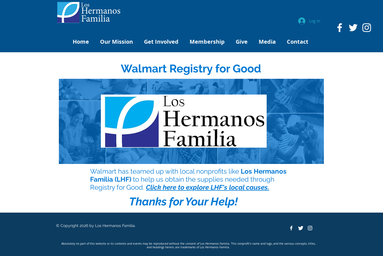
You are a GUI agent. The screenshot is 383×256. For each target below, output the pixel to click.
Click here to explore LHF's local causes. (207, 187)
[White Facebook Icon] (339, 27)
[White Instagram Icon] (366, 27)
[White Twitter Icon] (353, 27)
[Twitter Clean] (301, 228)
